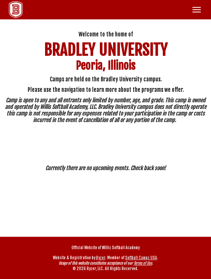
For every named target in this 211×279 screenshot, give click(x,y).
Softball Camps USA (141, 257)
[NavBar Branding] (15, 9)
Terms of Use (143, 263)
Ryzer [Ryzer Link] (100, 257)
